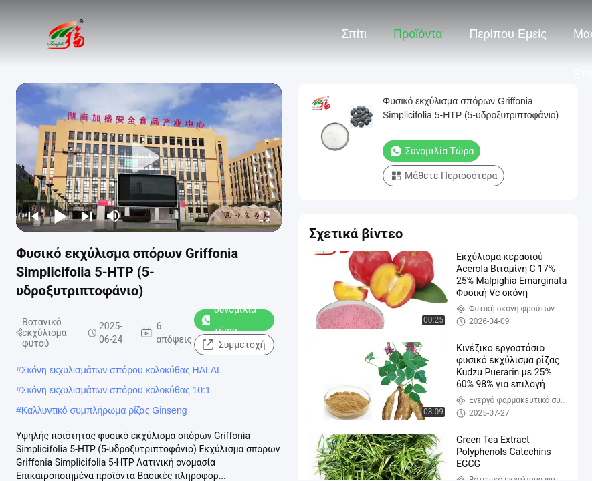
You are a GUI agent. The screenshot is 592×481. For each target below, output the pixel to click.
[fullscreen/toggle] (264, 216)
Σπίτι (354, 34)
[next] (87, 216)
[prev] (33, 216)
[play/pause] (60, 216)
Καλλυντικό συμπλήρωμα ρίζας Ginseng (104, 410)
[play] (149, 157)
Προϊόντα (418, 34)
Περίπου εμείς (508, 34)
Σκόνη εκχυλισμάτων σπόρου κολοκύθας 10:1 (116, 390)
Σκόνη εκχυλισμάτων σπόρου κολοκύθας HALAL (121, 370)
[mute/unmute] (113, 216)
